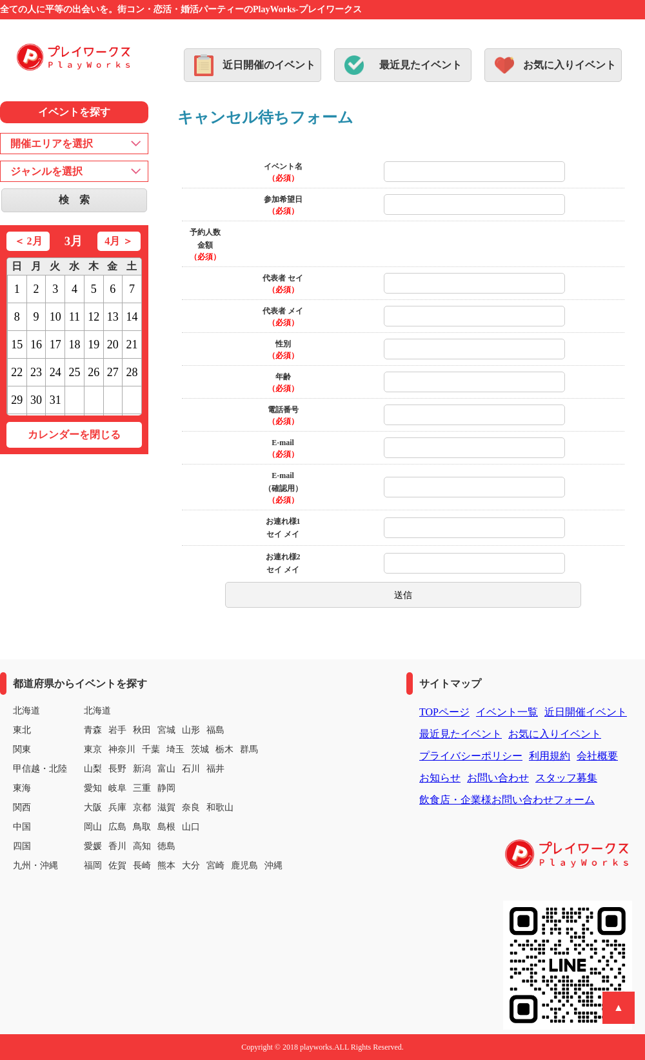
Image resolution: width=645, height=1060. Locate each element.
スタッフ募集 (566, 777)
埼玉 (175, 749)
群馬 (249, 749)
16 (36, 344)
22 (17, 372)
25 (74, 372)
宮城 (166, 730)
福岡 (93, 865)
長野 (117, 769)
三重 (142, 788)
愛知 (93, 788)
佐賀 (117, 865)
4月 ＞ (118, 240)
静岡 (166, 788)
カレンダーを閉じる (74, 434)
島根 (166, 827)
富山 (166, 769)
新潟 (142, 769)
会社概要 (597, 755)
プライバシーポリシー (470, 755)
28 (132, 372)
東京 (93, 749)
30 (36, 400)
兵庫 (117, 807)
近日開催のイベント (269, 64)
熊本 (166, 865)
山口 (191, 827)
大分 (191, 865)
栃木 (224, 749)
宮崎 (215, 865)
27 (113, 372)
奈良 (191, 807)
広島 (117, 827)
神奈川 (121, 749)
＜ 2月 (28, 240)
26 (93, 372)
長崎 (142, 865)
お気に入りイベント (569, 64)
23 (36, 372)
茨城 (200, 749)
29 (17, 400)
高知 (142, 846)
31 (55, 400)
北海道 (97, 710)
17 (55, 344)
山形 (191, 730)
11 (74, 316)
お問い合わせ (498, 777)
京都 (142, 807)
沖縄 (273, 865)
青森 (93, 730)
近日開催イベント (585, 711)
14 (132, 316)
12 (93, 316)
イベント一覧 (507, 711)
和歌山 (219, 807)
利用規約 (549, 755)
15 (17, 344)
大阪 (93, 807)
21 (132, 344)
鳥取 (142, 827)
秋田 (142, 730)
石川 (191, 769)
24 (55, 372)
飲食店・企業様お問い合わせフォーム (507, 799)
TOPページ (444, 711)
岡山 (93, 827)
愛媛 (93, 846)
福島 (215, 730)
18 (74, 344)
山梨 (93, 769)
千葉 (151, 749)
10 (55, 316)
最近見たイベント (420, 64)
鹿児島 (244, 865)
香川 (117, 846)
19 (93, 344)
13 (113, 316)
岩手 (117, 730)
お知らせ (440, 777)
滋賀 (166, 807)
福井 (215, 769)
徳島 (166, 846)
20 (113, 344)
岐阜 (117, 788)
